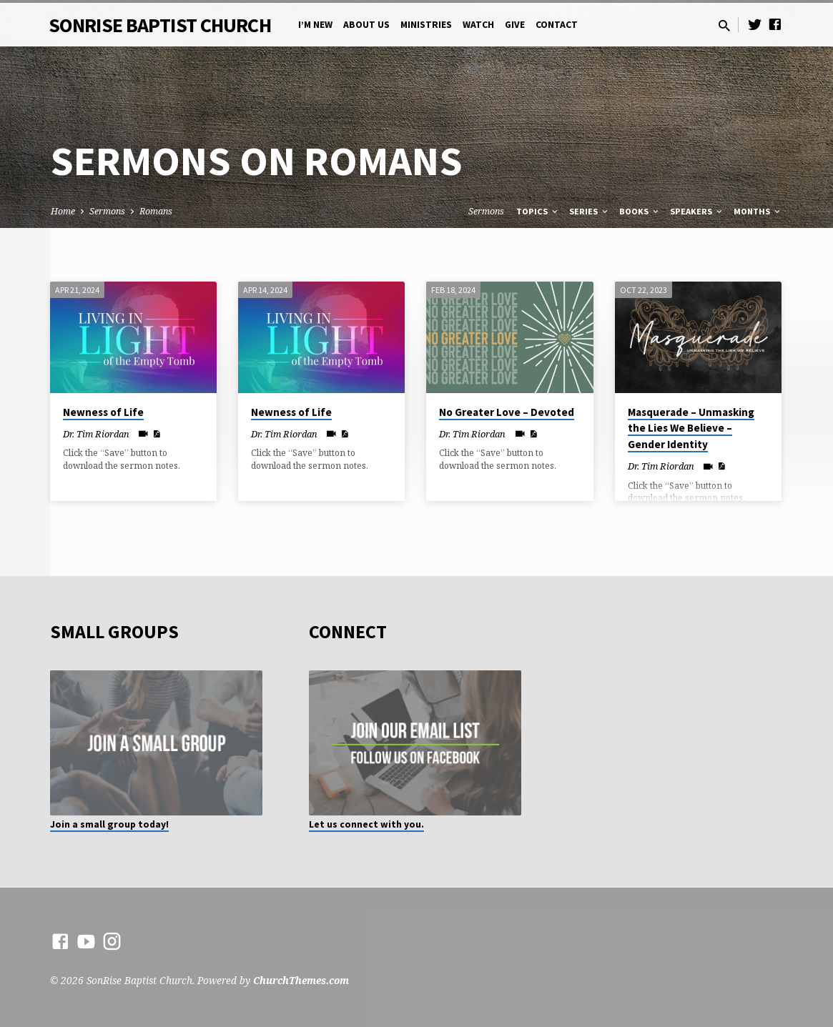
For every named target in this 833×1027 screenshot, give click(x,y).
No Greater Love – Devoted (506, 412)
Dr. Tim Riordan (96, 433)
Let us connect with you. (366, 824)
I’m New (315, 25)
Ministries (426, 25)
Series (589, 211)
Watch (478, 25)
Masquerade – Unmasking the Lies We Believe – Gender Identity (691, 428)
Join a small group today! (109, 824)
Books (640, 211)
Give (515, 25)
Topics (538, 211)
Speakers (697, 211)
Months (758, 211)
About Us (366, 25)
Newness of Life (103, 412)
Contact (557, 25)
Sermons (107, 211)
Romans (155, 211)
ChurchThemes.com (301, 980)
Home (63, 211)
